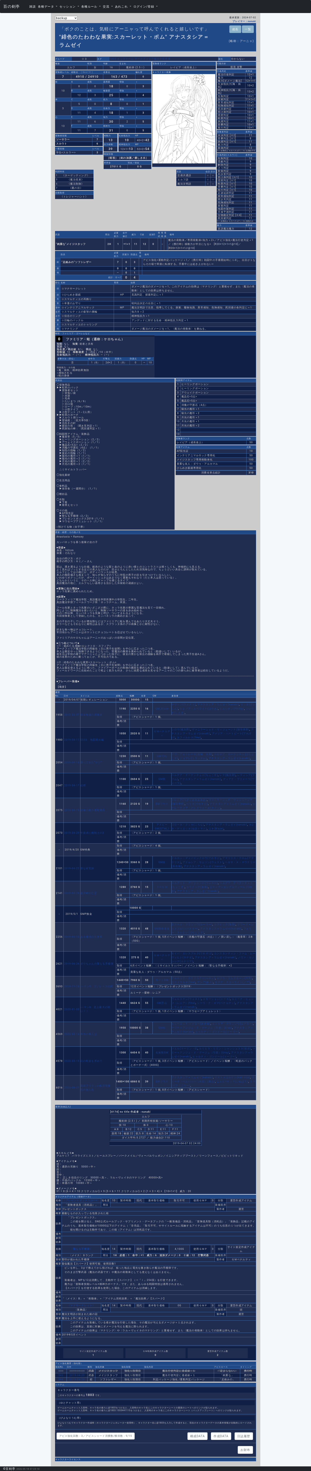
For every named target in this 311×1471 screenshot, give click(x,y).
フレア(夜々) (205, 982)
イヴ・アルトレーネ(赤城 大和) (192, 754)
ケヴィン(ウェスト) (184, 704)
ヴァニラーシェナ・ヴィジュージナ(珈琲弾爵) (220, 729)
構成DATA (197, 1436)
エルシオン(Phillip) (231, 708)
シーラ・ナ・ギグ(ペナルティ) (216, 1003)
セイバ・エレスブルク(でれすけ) (192, 953)
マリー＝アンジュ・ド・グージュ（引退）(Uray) (202, 1027)
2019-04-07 (72, 714)
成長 (235, 29)
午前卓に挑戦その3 (92, 832)
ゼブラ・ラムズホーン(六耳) (234, 978)
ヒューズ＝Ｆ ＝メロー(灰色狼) (191, 1023)
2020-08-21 (72, 1087)
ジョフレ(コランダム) (193, 758)
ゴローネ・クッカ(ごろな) (188, 824)
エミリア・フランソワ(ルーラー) (232, 1023)
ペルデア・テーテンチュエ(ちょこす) (195, 775)
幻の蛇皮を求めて (91, 1061)
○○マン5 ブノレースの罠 (96, 986)
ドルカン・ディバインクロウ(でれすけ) (196, 858)
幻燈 (83, 785)
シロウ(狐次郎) (181, 729)
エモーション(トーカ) (216, 999)
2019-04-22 (72, 868)
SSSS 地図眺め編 (92, 739)
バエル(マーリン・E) (184, 1048)
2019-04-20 (72, 832)
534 (60, 1370)
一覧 (248, 29)
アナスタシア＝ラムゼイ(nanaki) (218, 704)
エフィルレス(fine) (189, 737)
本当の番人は (88, 1034)
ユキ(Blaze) (216, 828)
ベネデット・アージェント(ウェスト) (195, 883)
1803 (113, 58)
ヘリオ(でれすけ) (197, 803)
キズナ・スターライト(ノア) (232, 982)
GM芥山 (162, 1003)
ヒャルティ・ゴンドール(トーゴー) (217, 1031)
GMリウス (162, 803)
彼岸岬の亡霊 (88, 893)
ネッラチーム (125, 58)
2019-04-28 (72, 893)
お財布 (245, 1449)
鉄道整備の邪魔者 (91, 714)
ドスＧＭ (162, 887)
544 (60, 1379)
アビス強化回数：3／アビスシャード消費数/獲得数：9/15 (95, 1435)
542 (60, 1375)
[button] (47, 6)
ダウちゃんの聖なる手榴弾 (97, 963)
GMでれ (162, 756)
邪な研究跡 (87, 868)
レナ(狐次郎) (227, 775)
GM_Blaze (162, 708)
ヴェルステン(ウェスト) (186, 999)
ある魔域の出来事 (91, 936)
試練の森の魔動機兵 (92, 810)
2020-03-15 (72, 1061)
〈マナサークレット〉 (81, 1305)
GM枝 (161, 862)
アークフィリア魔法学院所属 (153, 58)
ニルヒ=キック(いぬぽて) (232, 1081)
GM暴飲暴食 (162, 928)
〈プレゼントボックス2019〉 (81, 1200)
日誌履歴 (243, 1436)
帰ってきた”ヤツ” (91, 762)
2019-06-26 (72, 963)
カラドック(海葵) (197, 887)
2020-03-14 (72, 1034)
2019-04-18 (72, 762)
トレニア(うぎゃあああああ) (189, 799)
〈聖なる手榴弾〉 (81, 1249)
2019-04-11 (72, 739)
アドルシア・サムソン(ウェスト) (203, 862)
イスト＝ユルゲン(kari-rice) (232, 1077)
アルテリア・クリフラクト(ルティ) (193, 978)
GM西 (161, 779)
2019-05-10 (72, 936)
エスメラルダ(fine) (184, 982)
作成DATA (221, 1436)
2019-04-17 (72, 785)
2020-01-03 (72, 1009)
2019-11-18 (72, 986)
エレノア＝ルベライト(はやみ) (199, 708)
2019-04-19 (72, 810)
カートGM (162, 980)
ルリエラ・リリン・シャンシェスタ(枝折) (225, 1048)
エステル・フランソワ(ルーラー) (192, 924)
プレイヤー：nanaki (244, 21)
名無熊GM (162, 1052)
